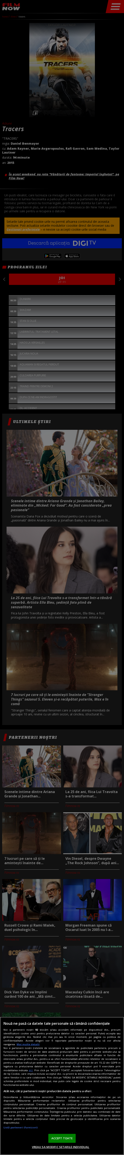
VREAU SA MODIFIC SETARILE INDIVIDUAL (60, 1147)
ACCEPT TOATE (62, 1138)
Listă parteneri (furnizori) (20, 1127)
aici (31, 1070)
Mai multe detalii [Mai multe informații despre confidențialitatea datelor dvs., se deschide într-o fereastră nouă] (28, 1044)
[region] (62, 1086)
